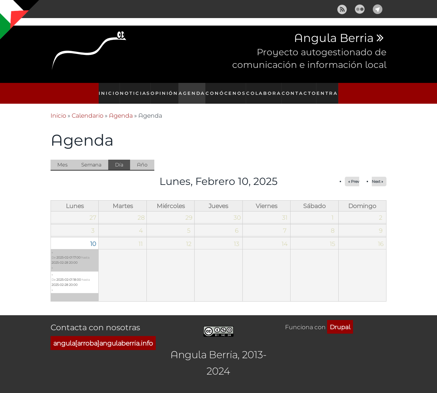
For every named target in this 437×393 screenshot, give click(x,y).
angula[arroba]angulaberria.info (103, 336)
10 (93, 236)
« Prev (353, 174)
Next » (377, 174)
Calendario (87, 108)
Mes (62, 157)
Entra (330, 89)
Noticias (134, 89)
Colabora (265, 89)
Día (122, 157)
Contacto (300, 89)
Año (142, 157)
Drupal (340, 320)
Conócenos (228, 89)
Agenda (194, 89)
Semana (91, 157)
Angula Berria (333, 38)
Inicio (106, 89)
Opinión (164, 89)
